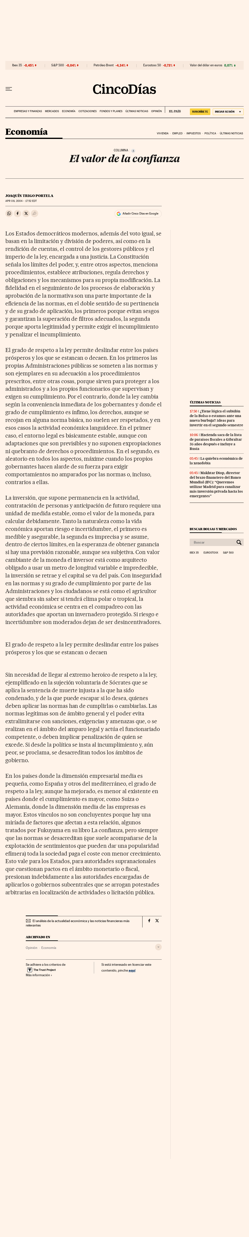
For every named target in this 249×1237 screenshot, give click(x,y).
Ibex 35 (17, 65)
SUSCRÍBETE (200, 111)
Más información (39, 975)
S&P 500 (57, 65)
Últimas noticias (136, 111)
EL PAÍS (173, 110)
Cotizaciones (88, 111)
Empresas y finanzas (28, 111)
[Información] (133, 151)
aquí (132, 970)
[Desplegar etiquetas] (158, 947)
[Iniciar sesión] (228, 111)
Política (210, 133)
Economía (68, 111)
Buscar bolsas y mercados (213, 529)
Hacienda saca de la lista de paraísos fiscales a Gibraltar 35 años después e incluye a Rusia (216, 442)
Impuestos (194, 133)
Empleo (177, 133)
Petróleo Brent (104, 65)
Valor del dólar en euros (206, 65)
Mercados (52, 111)
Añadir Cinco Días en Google (140, 213)
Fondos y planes (111, 111)
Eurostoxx (211, 552)
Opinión (156, 111)
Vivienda (163, 133)
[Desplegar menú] (8, 89)
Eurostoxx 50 (152, 65)
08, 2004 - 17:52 (21, 201)
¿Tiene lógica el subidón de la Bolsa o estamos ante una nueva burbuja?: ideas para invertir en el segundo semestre (216, 418)
